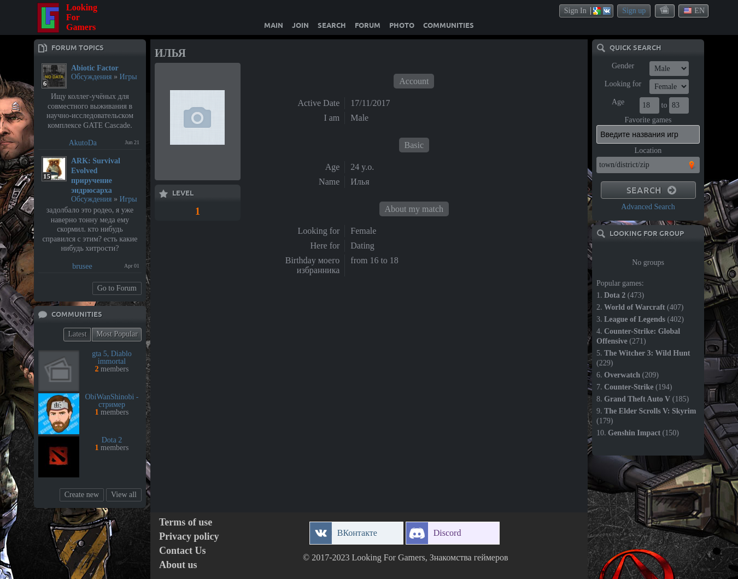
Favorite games (648, 120)
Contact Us (182, 551)
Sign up (634, 11)
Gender (623, 66)
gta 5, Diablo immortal (112, 357)
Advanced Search (648, 207)
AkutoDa (83, 143)
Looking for (623, 84)
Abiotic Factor (95, 68)
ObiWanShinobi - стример (111, 401)
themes (665, 10)
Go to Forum (117, 288)
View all (124, 495)
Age (618, 102)
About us (178, 565)
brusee (82, 266)
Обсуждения (91, 77)
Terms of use (185, 522)
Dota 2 (112, 440)
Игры (128, 77)
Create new (82, 495)
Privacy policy (189, 536)
